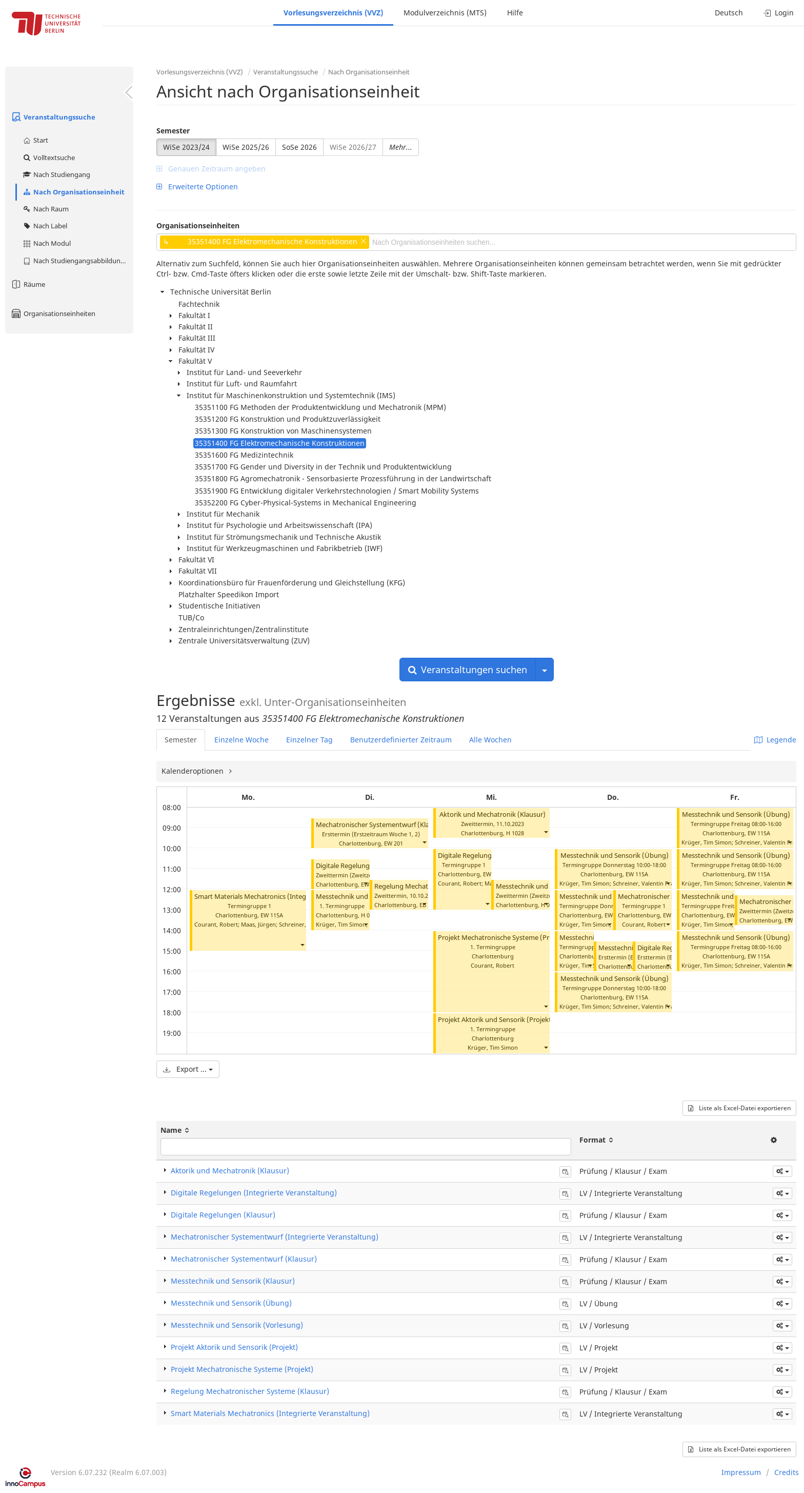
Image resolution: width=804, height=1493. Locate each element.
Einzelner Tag (309, 739)
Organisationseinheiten (52, 313)
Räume (27, 284)
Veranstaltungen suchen (467, 669)
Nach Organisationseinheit (73, 192)
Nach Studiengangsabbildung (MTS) (77, 260)
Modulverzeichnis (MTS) (445, 12)
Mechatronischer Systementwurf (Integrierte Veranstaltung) (274, 1237)
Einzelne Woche (241, 739)
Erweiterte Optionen (197, 186)
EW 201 (393, 843)
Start (35, 140)
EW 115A (271, 915)
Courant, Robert (216, 924)
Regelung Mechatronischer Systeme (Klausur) (250, 1391)
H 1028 (515, 833)
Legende (775, 739)
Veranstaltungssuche (52, 117)
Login (778, 12)
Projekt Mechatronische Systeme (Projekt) (502, 937)
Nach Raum (45, 208)
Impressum (741, 1472)
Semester (173, 130)
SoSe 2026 (299, 147)
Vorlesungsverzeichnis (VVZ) (333, 12)
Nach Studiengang (56, 174)
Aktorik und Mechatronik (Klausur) (492, 814)
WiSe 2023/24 (186, 147)
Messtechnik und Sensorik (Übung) (614, 855)
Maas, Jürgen (258, 924)
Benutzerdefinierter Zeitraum (401, 739)
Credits (786, 1472)
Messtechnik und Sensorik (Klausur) (233, 1281)
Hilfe (515, 12)
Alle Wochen (490, 739)
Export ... (188, 1069)
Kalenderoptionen (194, 771)
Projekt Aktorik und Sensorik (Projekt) (496, 1019)
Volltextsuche (48, 157)
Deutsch (729, 12)
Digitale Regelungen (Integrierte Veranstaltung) (254, 1192)
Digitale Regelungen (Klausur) (361, 865)
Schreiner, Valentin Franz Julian (654, 883)
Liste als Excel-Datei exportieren (739, 1108)
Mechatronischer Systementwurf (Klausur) (381, 824)
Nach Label (44, 225)
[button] (302, 944)
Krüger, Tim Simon (341, 924)
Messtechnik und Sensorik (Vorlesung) (237, 1325)
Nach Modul (46, 243)
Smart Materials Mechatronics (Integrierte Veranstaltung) (282, 896)
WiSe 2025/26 (246, 147)
